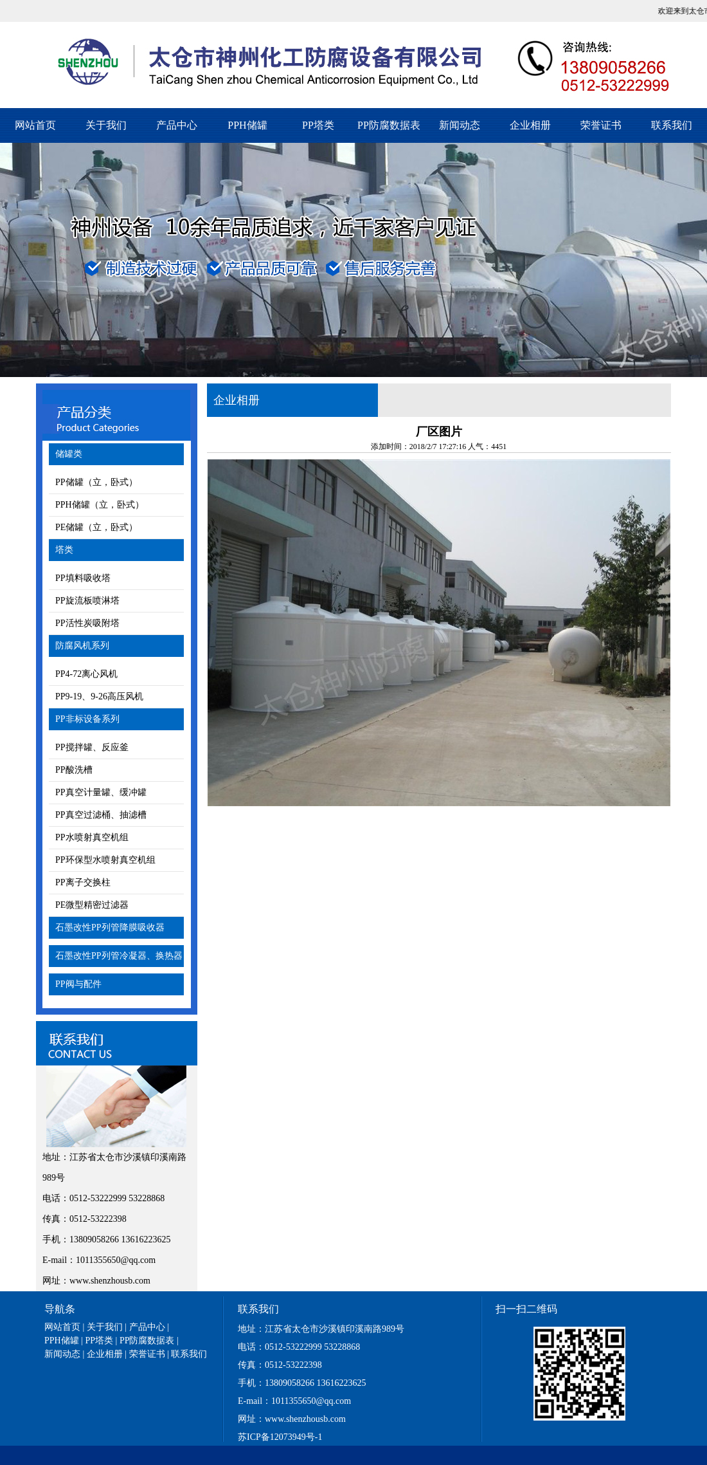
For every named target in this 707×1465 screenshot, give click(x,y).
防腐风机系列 (82, 645)
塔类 (64, 550)
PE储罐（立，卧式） (96, 527)
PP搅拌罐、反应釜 (92, 747)
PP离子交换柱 (83, 882)
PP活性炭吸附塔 (87, 623)
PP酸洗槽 (74, 770)
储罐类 (68, 454)
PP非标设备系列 (87, 719)
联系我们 (671, 125)
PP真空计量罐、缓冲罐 (101, 792)
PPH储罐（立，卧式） (99, 505)
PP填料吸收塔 (83, 578)
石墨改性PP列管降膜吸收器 (110, 927)
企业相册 (530, 125)
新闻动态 (459, 125)
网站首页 (35, 125)
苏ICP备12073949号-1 (280, 1437)
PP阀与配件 (78, 984)
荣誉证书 (601, 125)
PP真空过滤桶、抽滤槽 (101, 815)
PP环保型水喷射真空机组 (105, 860)
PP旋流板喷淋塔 (87, 600)
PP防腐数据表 (388, 125)
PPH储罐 (247, 125)
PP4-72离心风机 (86, 674)
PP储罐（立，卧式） (96, 482)
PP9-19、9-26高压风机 (99, 696)
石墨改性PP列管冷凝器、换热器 (119, 956)
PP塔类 (318, 125)
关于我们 (106, 125)
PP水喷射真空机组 (92, 837)
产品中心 (176, 125)
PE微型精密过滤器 (92, 905)
